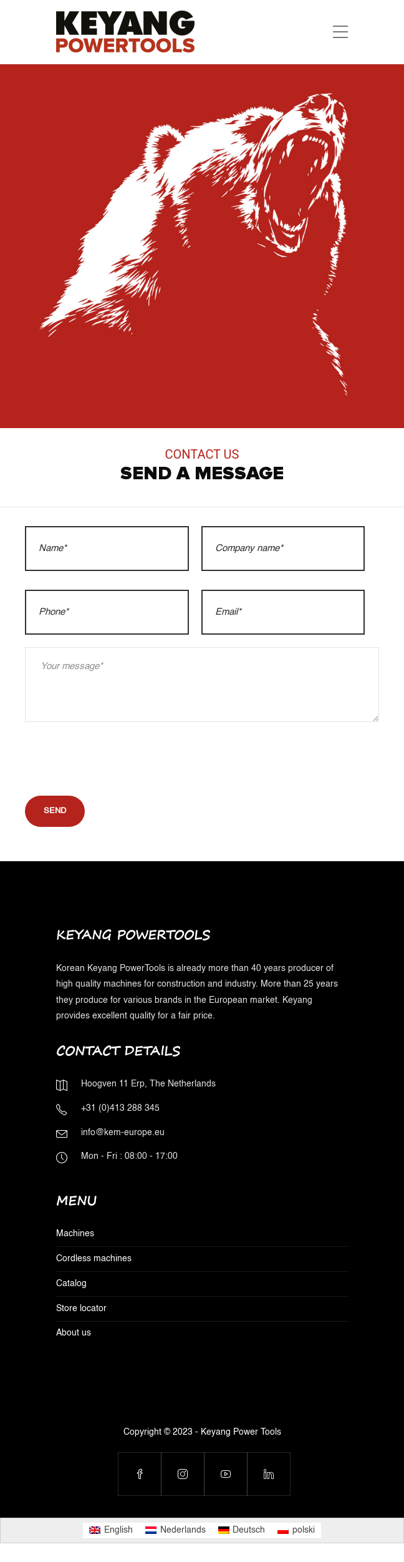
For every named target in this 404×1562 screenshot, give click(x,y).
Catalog (71, 1283)
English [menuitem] (118, 1530)
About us (73, 1333)
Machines (75, 1233)
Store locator (81, 1308)
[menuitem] (111, 1530)
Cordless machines (94, 1258)
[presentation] (119, 759)
